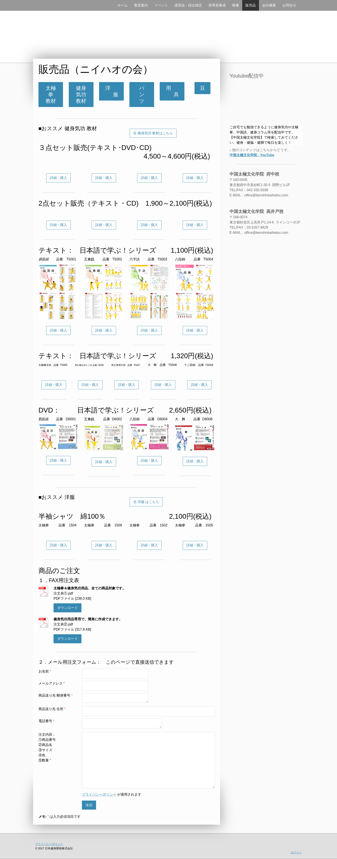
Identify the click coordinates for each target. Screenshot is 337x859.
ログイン (296, 852)
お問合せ (289, 5)
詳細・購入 (58, 178)
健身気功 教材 (83, 94)
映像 (235, 5)
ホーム (122, 5)
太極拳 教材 (53, 94)
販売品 (250, 5)
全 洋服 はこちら (146, 502)
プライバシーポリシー (99, 794)
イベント (161, 5)
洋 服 (111, 91)
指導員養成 (217, 5)
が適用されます (111, 794)
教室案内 (141, 5)
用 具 (172, 91)
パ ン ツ (144, 94)
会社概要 (269, 5)
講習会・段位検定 (188, 5)
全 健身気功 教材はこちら (153, 133)
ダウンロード (67, 608)
